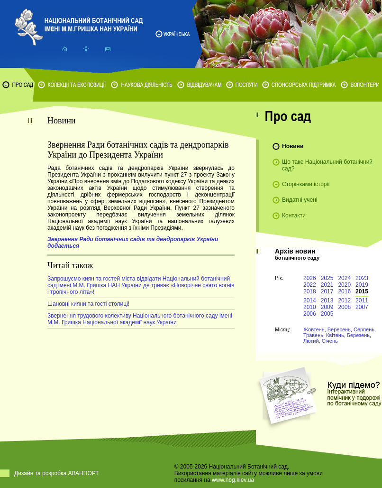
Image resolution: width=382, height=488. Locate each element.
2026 (309, 278)
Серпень (364, 329)
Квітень (335, 335)
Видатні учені (299, 200)
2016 (344, 291)
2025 (327, 278)
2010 (309, 307)
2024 (344, 278)
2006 (309, 313)
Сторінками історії (306, 184)
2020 (344, 285)
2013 (327, 300)
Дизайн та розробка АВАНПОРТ (56, 473)
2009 (327, 307)
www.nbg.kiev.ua (233, 480)
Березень (358, 335)
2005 (327, 313)
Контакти (294, 215)
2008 (344, 307)
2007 (361, 307)
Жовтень (314, 329)
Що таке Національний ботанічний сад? (327, 165)
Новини (292, 146)
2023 (361, 278)
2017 (327, 291)
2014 (309, 300)
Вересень (339, 329)
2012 (344, 300)
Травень (313, 335)
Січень (330, 341)
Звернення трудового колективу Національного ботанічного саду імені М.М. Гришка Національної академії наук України (139, 319)
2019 (361, 285)
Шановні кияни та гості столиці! (88, 303)
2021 (327, 285)
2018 (309, 291)
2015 (361, 291)
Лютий (311, 341)
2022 (309, 285)
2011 (361, 300)
